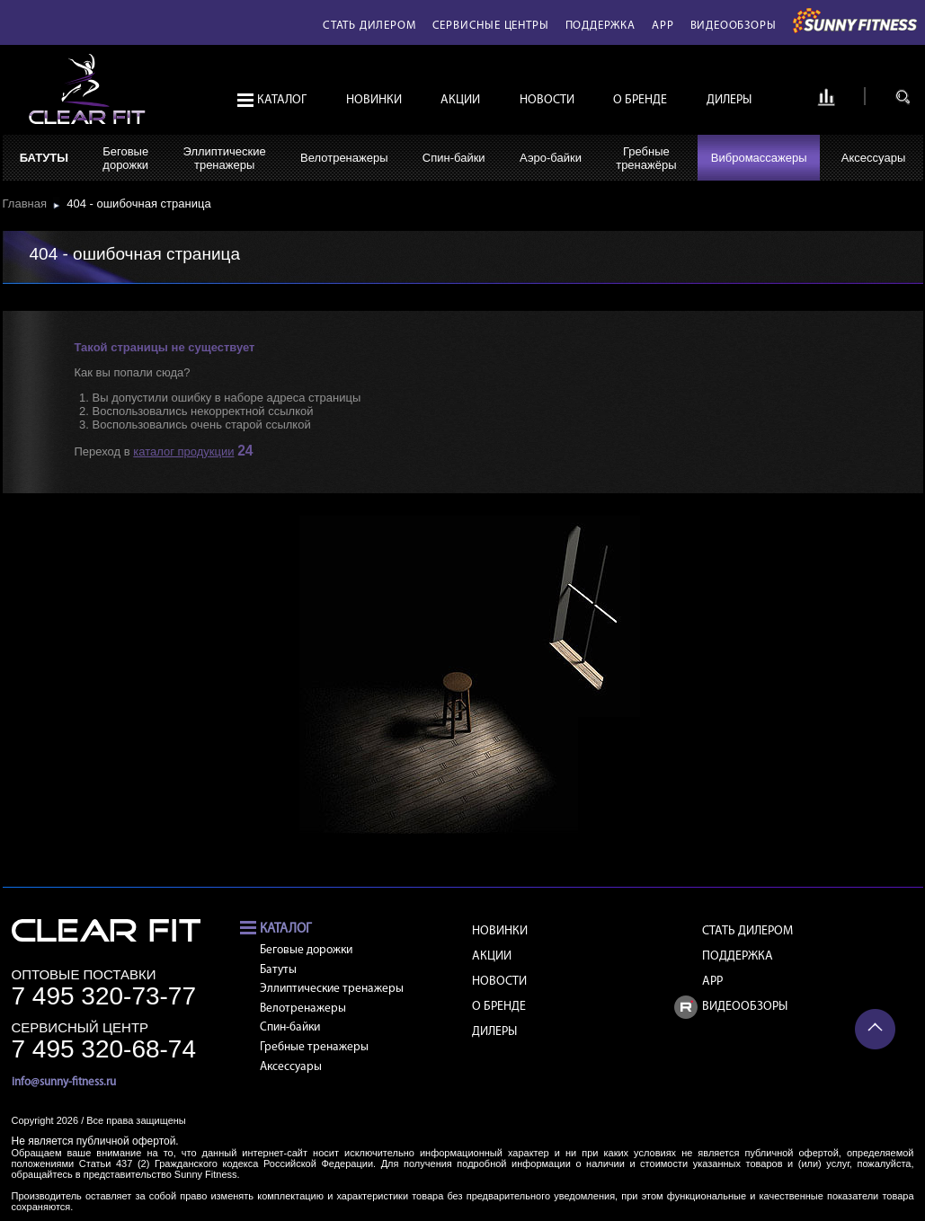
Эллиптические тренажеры (332, 989)
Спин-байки (453, 157)
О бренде (640, 100)
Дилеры (729, 100)
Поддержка (600, 25)
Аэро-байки (551, 157)
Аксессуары (873, 157)
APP (662, 25)
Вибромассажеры (759, 157)
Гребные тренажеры (314, 1047)
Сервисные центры (490, 25)
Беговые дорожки (306, 950)
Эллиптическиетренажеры (223, 158)
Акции (460, 100)
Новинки (374, 100)
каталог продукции (183, 451)
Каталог (282, 100)
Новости (547, 100)
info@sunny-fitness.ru (64, 1082)
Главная (28, 203)
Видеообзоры (733, 25)
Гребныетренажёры (646, 158)
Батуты (44, 157)
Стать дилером (369, 25)
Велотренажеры (343, 157)
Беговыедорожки (125, 158)
